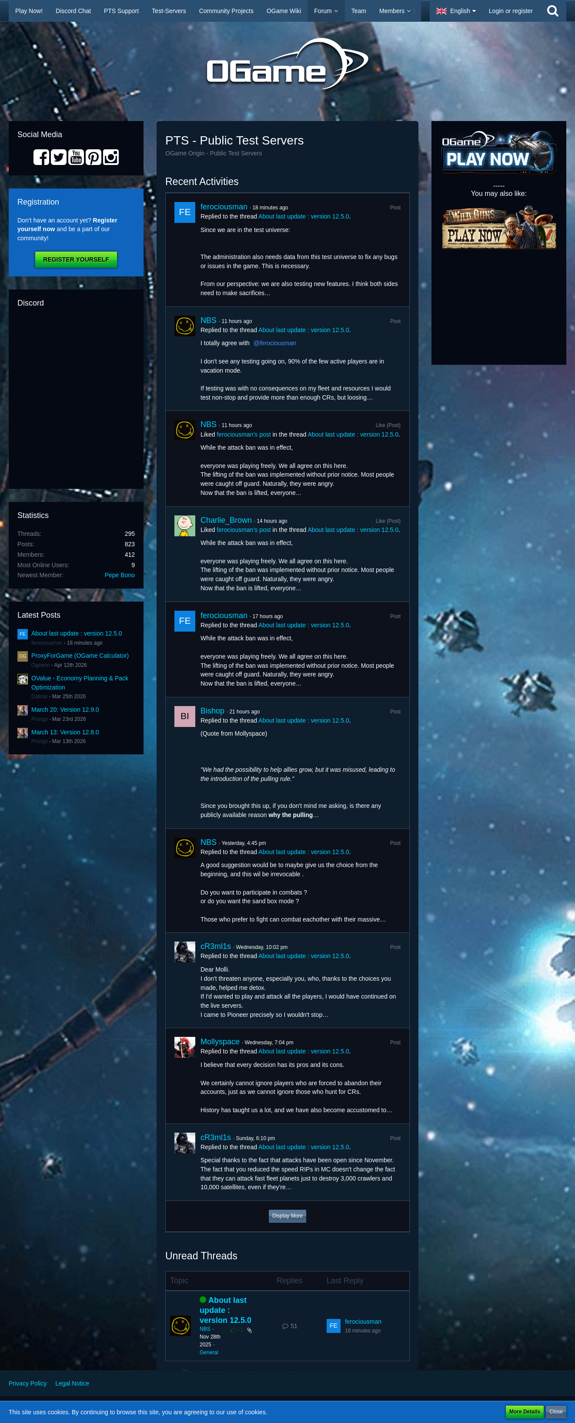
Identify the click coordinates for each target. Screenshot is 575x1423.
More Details (524, 1412)
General (209, 1352)
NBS (209, 320)
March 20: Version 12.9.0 (65, 709)
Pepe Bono (120, 575)
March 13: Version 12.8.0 (65, 732)
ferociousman (47, 643)
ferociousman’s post (244, 434)
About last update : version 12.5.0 (76, 633)
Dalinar (39, 696)
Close (556, 1412)
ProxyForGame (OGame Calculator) (80, 655)
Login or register (511, 10)
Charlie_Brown (226, 520)
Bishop (212, 710)
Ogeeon (40, 665)
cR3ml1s (216, 946)
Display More (287, 1216)
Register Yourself (76, 259)
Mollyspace (220, 1041)
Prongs (39, 719)
